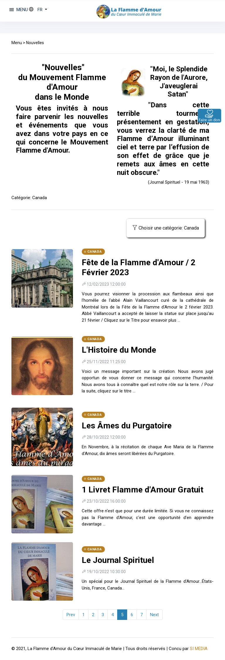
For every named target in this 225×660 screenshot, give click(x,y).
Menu (16, 42)
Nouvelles (35, 42)
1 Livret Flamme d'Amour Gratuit (142, 489)
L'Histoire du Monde (119, 350)
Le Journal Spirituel (118, 560)
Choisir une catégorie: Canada (165, 228)
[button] (38, 9)
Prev (71, 614)
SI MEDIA (198, 648)
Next (154, 614)
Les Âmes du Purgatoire (127, 425)
